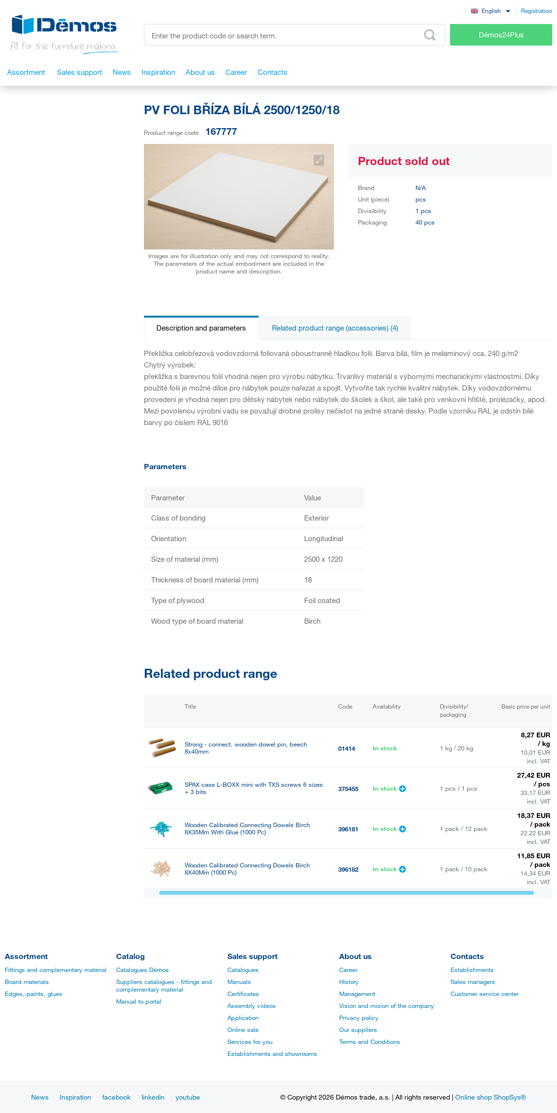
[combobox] (490, 10)
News (39, 1097)
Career (348, 969)
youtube (188, 1097)
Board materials (27, 981)
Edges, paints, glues (33, 993)
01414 (346, 748)
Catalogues (243, 969)
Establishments (472, 969)
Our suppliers (358, 1029)
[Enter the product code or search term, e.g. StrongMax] (294, 34)
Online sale (243, 1029)
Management (357, 993)
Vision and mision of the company (386, 1005)
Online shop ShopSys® (490, 1097)
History (349, 981)
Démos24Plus (501, 34)
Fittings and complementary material (56, 969)
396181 (348, 829)
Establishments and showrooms (272, 1053)
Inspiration (75, 1097)
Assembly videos (251, 1005)
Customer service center (484, 993)
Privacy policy (359, 1017)
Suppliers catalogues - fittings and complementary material (164, 985)
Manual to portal (138, 1001)
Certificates (243, 993)
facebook (116, 1097)
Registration (536, 10)
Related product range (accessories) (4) (335, 327)
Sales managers (472, 981)
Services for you (250, 1041)
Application (243, 1017)
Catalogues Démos (142, 969)
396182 (348, 869)
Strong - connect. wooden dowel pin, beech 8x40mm (246, 748)
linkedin (153, 1097)
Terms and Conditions (369, 1041)
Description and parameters (201, 327)
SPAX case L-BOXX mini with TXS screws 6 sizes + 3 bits (254, 788)
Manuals (239, 981)
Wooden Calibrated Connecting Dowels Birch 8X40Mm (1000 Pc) (247, 869)
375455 (348, 789)
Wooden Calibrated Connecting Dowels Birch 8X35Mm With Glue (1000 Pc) (247, 828)
